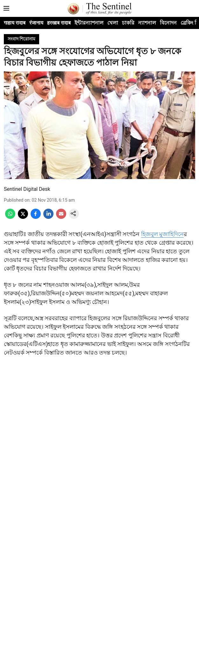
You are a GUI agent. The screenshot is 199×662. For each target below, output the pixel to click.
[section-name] (21, 39)
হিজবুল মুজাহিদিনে (162, 234)
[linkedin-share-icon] (48, 217)
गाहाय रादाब (14, 23)
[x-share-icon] (23, 217)
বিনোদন (168, 23)
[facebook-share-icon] (36, 217)
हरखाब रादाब (59, 23)
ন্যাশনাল (147, 23)
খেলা (112, 23)
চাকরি (128, 23)
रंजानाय (36, 23)
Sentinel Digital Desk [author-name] (27, 189)
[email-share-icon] (61, 217)
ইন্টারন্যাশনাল (89, 23)
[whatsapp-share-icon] (10, 217)
